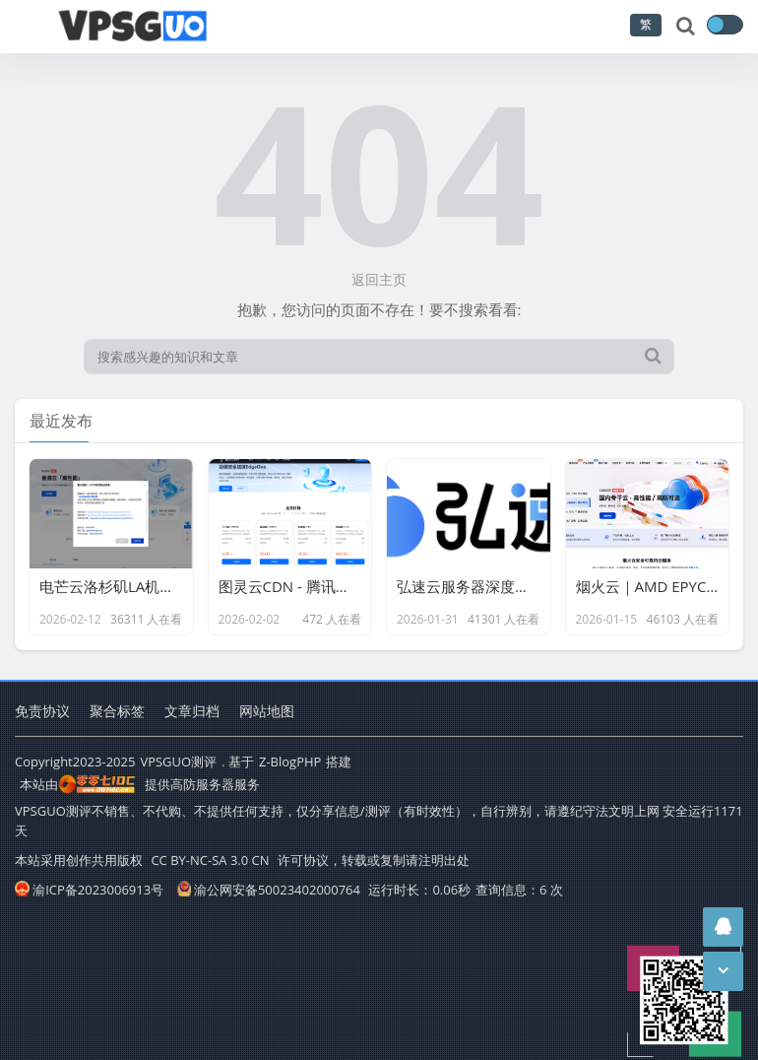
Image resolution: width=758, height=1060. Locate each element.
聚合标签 (117, 710)
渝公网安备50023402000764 (268, 889)
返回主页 (379, 279)
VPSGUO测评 (178, 761)
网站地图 (266, 710)
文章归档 (192, 710)
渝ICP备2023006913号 (89, 889)
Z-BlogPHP (290, 761)
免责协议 (42, 710)
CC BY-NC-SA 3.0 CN (210, 860)
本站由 (78, 784)
